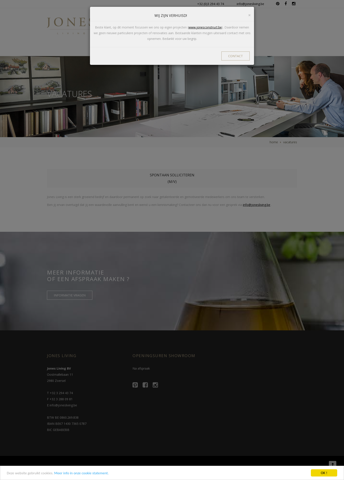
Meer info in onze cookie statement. (81, 473)
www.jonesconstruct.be (205, 27)
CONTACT (235, 56)
